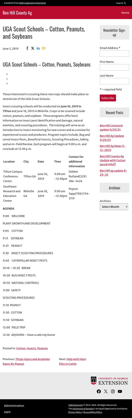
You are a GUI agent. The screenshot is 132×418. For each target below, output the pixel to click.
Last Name (106, 75)
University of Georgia (83, 408)
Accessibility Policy (92, 412)
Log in (7, 411)
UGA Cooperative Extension (32, 3)
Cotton (20, 348)
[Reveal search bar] (121, 3)
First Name (107, 61)
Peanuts (42, 348)
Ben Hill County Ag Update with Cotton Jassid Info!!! (112, 160)
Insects (31, 348)
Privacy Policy (75, 412)
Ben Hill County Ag (17, 12)
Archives (105, 201)
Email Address (110, 48)
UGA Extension (75, 405)
